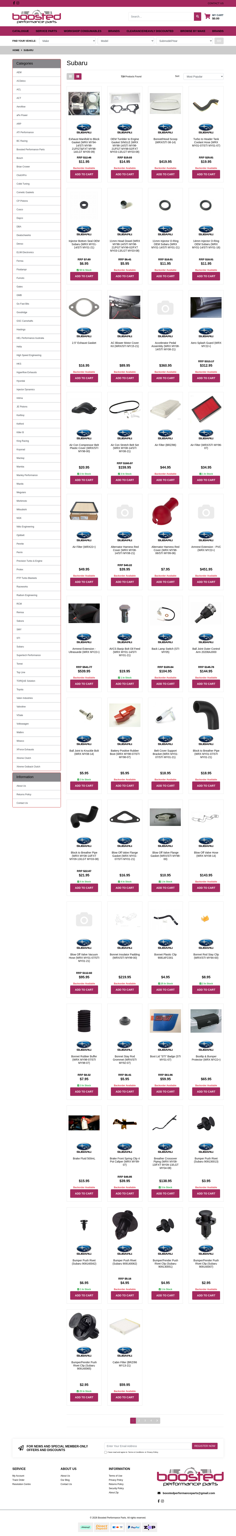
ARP (19, 123)
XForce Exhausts (25, 749)
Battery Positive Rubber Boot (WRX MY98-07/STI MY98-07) (125, 754)
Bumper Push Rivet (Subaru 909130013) (206, 1160)
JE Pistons (22, 406)
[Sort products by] (203, 76)
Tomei (20, 663)
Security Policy (116, 1488)
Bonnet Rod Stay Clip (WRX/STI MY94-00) (206, 956)
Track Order (18, 1480)
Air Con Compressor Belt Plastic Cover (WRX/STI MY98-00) (84, 448)
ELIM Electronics (25, 252)
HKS (19, 363)
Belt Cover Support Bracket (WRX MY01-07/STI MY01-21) (165, 754)
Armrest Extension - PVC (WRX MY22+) (206, 548)
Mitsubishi (22, 509)
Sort (177, 76)
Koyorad (21, 449)
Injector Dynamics (26, 389)
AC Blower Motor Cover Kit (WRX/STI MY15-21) (125, 344)
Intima (20, 398)
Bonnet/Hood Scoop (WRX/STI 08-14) (165, 141)
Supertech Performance (29, 655)
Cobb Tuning (23, 183)
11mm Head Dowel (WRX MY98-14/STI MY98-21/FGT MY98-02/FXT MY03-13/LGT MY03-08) (124, 245)
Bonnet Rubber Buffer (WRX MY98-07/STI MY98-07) (84, 1059)
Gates (20, 286)
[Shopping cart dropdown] (214, 16)
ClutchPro (22, 175)
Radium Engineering (27, 595)
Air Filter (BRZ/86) (165, 444)
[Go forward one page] (157, 1421)
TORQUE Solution (26, 681)
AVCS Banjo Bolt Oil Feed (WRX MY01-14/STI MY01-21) (124, 652)
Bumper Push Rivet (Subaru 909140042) (84, 1262)
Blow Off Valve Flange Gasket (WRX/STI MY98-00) (165, 856)
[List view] (78, 76)
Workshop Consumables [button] (82, 31)
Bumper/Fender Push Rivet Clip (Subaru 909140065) (84, 1365)
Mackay (20, 458)
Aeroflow (21, 106)
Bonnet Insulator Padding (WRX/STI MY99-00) (125, 956)
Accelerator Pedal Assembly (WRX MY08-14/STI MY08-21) (165, 346)
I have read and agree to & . (131, 1452)
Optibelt (20, 535)
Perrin (20, 552)
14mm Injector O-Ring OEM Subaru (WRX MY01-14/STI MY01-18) (206, 244)
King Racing (23, 441)
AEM (19, 72)
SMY (19, 629)
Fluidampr (22, 269)
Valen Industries (25, 698)
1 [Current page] (133, 1420)
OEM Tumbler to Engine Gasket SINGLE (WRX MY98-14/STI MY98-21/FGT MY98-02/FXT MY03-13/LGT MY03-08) (124, 145)
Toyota (20, 689)
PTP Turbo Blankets (27, 578)
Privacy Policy (152, 1452)
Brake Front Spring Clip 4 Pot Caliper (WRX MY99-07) (125, 1161)
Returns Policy (24, 794)
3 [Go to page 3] (145, 1420)
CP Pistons (22, 201)
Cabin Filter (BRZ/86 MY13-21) (125, 1364)
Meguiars (21, 492)
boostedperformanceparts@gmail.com (189, 1493)
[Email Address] (147, 1446)
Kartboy (20, 415)
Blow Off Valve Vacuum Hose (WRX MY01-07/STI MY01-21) (84, 957)
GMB (19, 295)
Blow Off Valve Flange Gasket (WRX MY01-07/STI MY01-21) (125, 856)
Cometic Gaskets (25, 192)
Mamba (20, 466)
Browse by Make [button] (192, 31)
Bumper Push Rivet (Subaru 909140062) (124, 1262)
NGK (19, 518)
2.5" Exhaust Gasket (84, 342)
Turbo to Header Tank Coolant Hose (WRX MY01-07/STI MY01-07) (206, 142)
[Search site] (197, 16)
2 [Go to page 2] (139, 1420)
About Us (21, 786)
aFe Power (22, 115)
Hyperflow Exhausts (27, 372)
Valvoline (21, 706)
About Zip (114, 1492)
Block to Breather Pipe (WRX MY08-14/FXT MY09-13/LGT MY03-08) (84, 856)
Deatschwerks (24, 235)
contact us (216, 3)
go (219, 40)
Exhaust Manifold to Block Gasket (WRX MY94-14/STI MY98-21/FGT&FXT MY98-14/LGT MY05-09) (84, 145)
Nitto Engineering (25, 526)
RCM (19, 603)
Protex (20, 569)
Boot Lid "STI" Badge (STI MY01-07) (165, 1058)
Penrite (20, 543)
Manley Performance (27, 475)
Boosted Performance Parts (31, 149)
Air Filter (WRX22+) (84, 546)
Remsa (20, 612)
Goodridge (22, 312)
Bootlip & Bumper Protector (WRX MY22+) (206, 1058)
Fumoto (20, 278)
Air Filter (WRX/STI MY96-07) (206, 446)
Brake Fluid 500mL (84, 1158)
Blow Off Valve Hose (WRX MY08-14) (206, 854)
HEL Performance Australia (30, 338)
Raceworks (22, 586)
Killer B (20, 432)
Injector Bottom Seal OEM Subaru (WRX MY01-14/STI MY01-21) (84, 244)
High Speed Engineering (29, 355)
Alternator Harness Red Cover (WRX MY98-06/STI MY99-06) (165, 550)
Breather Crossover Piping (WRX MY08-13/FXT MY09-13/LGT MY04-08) (165, 1163)
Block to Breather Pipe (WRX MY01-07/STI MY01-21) (206, 754)
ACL (19, 89)
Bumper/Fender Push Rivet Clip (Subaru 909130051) (165, 1263)
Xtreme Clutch (24, 758)
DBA (19, 226)
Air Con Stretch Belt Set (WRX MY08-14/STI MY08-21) (125, 448)
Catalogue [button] (20, 31)
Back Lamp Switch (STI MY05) (165, 650)
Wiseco (20, 741)
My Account (18, 1475)
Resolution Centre (21, 1484)
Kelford (20, 423)
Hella (19, 346)
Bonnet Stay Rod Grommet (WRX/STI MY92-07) (125, 1059)
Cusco (20, 209)
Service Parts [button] (46, 31)
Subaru (20, 646)
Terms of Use (115, 1475)
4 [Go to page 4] (151, 1420)
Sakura (20, 621)
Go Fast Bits (23, 303)
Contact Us (22, 803)
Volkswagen (23, 723)
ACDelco (21, 81)
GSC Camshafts (25, 321)
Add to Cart (84, 174)
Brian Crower (23, 166)
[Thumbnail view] (70, 76)
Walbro (20, 732)
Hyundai (21, 381)
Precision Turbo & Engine (29, 561)
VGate (20, 715)
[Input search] (161, 16)
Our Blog (65, 1480)
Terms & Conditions (136, 1452)
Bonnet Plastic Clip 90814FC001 (165, 956)
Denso (20, 243)
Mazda (20, 483)
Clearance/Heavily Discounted (150, 31)
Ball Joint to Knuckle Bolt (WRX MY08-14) (84, 752)
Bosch (20, 158)
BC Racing (22, 141)
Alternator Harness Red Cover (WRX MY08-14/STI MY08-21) (125, 550)
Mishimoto (22, 501)
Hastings (21, 329)
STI (18, 638)
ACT (19, 98)
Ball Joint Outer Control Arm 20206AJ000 (206, 650)
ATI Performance (25, 132)
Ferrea (20, 261)
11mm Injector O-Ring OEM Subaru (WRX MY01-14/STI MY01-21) (165, 244)
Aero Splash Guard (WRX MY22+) (206, 344)
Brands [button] (114, 31)
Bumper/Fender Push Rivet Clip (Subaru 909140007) (206, 1263)
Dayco (20, 218)
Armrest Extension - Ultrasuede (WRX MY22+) (84, 650)
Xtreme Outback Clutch (28, 766)
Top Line (21, 672)
